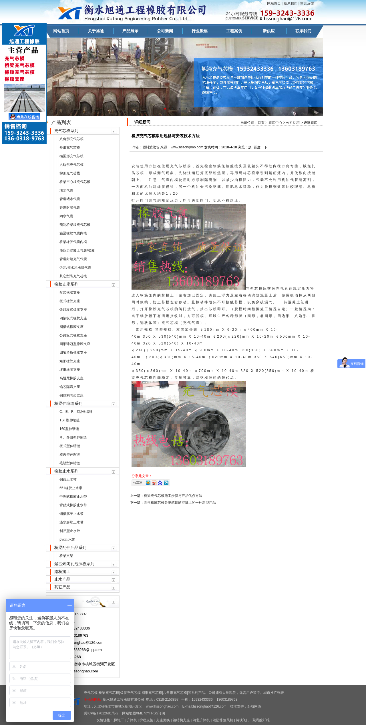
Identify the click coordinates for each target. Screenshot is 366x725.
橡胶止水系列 (66, 471)
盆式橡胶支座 (69, 292)
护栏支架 (146, 720)
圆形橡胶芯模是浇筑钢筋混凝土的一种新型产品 (180, 503)
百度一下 (260, 147)
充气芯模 (178, 166)
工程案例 (234, 31)
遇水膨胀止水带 (71, 522)
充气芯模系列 (66, 130)
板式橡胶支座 (69, 301)
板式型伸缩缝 (69, 446)
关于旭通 (96, 31)
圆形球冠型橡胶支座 (74, 344)
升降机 (132, 720)
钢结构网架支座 (71, 395)
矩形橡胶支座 (69, 361)
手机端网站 (92, 700)
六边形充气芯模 (71, 165)
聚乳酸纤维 (261, 720)
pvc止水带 (67, 539)
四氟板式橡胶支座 (73, 318)
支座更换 (163, 720)
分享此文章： (142, 476)
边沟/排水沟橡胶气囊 (75, 268)
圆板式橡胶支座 (71, 327)
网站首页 (274, 3)
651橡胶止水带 (70, 488)
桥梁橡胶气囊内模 (73, 242)
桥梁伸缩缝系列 (68, 403)
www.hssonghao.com (187, 147)
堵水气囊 (66, 190)
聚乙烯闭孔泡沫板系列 (74, 563)
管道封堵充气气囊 (73, 259)
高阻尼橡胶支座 (71, 378)
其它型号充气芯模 (73, 276)
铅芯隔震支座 (69, 387)
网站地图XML (132, 713)
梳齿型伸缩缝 (69, 455)
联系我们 (290, 3)
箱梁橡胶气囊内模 (73, 233)
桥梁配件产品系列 (70, 547)
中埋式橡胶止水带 (73, 497)
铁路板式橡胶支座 (73, 310)
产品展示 (130, 31)
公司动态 (293, 123)
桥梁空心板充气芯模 (74, 182)
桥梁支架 (66, 556)
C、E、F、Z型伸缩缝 (75, 412)
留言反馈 (307, 3)
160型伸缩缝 (69, 429)
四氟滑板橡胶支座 (73, 352)
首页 (261, 123)
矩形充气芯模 (69, 148)
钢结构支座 (181, 720)
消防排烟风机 (223, 720)
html (147, 713)
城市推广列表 (273, 693)
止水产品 (62, 579)
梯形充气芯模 (69, 173)
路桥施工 (62, 571)
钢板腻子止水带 (71, 514)
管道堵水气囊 (69, 199)
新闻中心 (275, 123)
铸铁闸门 (243, 720)
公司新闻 (165, 31)
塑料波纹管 (151, 147)
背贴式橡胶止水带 (73, 505)
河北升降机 (201, 720)
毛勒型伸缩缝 (69, 463)
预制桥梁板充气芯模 (74, 225)
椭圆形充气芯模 (71, 156)
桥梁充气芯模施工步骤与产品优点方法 (173, 496)
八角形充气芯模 (71, 139)
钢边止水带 (68, 479)
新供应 (269, 31)
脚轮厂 (119, 720)
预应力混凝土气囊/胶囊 (77, 250)
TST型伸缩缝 (69, 420)
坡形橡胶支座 (69, 370)
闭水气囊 (66, 216)
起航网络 (254, 706)
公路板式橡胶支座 (73, 335)
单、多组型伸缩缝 (73, 437)
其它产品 (62, 587)
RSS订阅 (158, 713)
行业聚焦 (200, 31)
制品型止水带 (69, 531)
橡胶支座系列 (66, 284)
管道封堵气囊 (69, 208)
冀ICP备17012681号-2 (101, 713)
